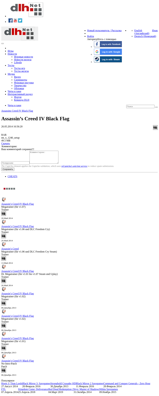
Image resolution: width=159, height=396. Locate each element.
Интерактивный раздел (20, 94)
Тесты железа (21, 71)
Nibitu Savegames (108, 391)
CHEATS (12, 178)
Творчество (20, 85)
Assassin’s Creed (10, 251)
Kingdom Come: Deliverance (33, 391)
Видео (17, 77)
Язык (155, 30)
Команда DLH (21, 100)
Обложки (19, 88)
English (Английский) (141, 32)
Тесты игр (19, 68)
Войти (90, 36)
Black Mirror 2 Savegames (89, 385)
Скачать (5, 143)
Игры (11, 51)
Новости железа (22, 59)
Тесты (11, 65)
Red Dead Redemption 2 (61, 391)
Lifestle (18, 62)
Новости (12, 53)
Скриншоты (20, 79)
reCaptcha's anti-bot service (74, 168)
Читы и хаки (14, 91)
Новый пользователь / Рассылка (104, 30)
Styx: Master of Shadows (86, 391)
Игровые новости (23, 56)
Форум (17, 97)
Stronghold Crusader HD (63, 385)
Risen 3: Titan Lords (11, 385)
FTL (3, 391)
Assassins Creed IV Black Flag (17, 110)
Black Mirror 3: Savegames (36, 385)
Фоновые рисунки (24, 82)
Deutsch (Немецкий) (145, 36)
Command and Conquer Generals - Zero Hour (126, 385)
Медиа (11, 74)
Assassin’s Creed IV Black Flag (17, 206)
